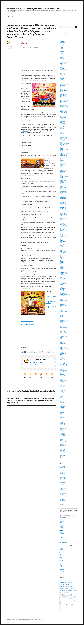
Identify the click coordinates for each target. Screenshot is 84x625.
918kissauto (62, 63)
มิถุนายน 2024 (62, 494)
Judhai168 (62, 166)
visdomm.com (63, 360)
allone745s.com (63, 78)
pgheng (61, 242)
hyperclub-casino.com (64, 153)
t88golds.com (63, 322)
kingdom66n (62, 171)
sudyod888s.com (63, 320)
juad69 (61, 165)
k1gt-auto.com (63, 167)
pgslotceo (62, 253)
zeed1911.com (63, 376)
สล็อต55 (61, 409)
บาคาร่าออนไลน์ (63, 390)
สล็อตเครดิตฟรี (62, 424)
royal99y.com (63, 280)
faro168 (61, 127)
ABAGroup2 (62, 68)
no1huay (62, 220)
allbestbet (62, 75)
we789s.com (62, 363)
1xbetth (61, 53)
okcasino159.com (63, 224)
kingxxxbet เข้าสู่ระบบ (64, 586)
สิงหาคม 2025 (62, 477)
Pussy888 (62, 267)
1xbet (61, 52)
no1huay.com (62, 222)
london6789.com (63, 185)
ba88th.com (62, 85)
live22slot (62, 182)
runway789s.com (63, 282)
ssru (65, 594)
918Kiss (61, 59)
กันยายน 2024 (62, 490)
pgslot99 (62, 250)
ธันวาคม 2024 (62, 487)
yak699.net (62, 373)
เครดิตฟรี (61, 439)
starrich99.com (63, 319)
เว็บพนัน (61, 444)
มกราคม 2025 (62, 485)
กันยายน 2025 (62, 476)
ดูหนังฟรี (61, 565)
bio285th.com (63, 101)
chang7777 (62, 110)
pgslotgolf (62, 256)
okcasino (62, 223)
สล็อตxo (61, 532)
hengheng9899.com (64, 149)
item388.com (62, 156)
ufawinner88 (62, 347)
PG (60, 231)
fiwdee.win (62, 128)
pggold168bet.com (63, 241)
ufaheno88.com (63, 342)
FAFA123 (62, 126)
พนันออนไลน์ (62, 395)
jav (60, 158)
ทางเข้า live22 (62, 385)
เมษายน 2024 (62, 496)
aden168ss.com (63, 72)
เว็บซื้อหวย (62, 443)
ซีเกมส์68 (62, 381)
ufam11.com (62, 343)
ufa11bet (61, 337)
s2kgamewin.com (63, 283)
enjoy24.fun (62, 120)
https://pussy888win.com (64, 555)
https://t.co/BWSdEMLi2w (27, 320)
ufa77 (61, 339)
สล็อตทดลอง (62, 533)
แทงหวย (61, 456)
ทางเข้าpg (62, 386)
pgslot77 (62, 247)
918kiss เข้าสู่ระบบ (63, 62)
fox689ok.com (63, 129)
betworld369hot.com (64, 100)
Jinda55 (61, 159)
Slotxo (61, 309)
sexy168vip (62, 295)
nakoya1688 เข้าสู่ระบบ (64, 588)
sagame (61, 284)
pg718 (61, 236)
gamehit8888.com (63, 138)
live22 (61, 181)
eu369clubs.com (63, 124)
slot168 (64, 592)
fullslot (61, 132)
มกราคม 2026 (62, 471)
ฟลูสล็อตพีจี (62, 398)
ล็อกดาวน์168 (62, 402)
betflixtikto (62, 95)
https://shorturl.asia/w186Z (27, 324)
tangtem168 (62, 323)
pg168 (61, 518)
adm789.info (62, 73)
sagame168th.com (63, 288)
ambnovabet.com (63, 81)
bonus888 (62, 102)
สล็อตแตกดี (62, 429)
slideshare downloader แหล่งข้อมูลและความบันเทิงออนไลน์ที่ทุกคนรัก (33, 9)
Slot (61, 306)
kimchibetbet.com (63, 170)
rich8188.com (63, 274)
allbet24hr (62, 77)
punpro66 (61, 549)
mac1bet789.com (63, 194)
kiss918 (61, 539)
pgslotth (62, 257)
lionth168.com (63, 179)
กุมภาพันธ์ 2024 (63, 499)
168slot (61, 47)
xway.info (62, 371)
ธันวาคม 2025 (62, 472)
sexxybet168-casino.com (65, 294)
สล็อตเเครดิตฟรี (63, 428)
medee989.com (63, 202)
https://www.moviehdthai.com (65, 568)
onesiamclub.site (63, 225)
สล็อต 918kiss (62, 406)
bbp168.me (62, 93)
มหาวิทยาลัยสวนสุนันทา (64, 400)
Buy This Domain (11, 16)
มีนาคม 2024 (62, 498)
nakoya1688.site (63, 215)
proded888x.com (63, 260)
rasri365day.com (63, 272)
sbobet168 (62, 290)
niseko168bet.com (63, 218)
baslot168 (62, 91)
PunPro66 (62, 262)
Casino (61, 107)
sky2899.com (63, 304)
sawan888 (62, 289)
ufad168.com (62, 341)
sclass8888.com (63, 293)
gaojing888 (62, 139)
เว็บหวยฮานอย (62, 449)
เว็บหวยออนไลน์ (63, 448)
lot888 (61, 186)
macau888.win (63, 198)
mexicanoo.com (63, 206)
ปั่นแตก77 (62, 393)
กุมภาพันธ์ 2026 (63, 469)
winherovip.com (63, 366)
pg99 (61, 239)
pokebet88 (62, 258)
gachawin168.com (63, 137)
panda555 (62, 229)
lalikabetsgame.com (64, 176)
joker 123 (61, 552)
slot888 (61, 526)
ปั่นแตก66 (62, 392)
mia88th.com (62, 209)
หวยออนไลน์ (62, 434)
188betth (62, 51)
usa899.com (62, 350)
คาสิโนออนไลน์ (63, 380)
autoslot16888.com (64, 84)
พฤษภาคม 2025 (63, 481)
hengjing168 (62, 150)
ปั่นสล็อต (61, 391)
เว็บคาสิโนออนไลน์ (63, 441)
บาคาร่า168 (62, 389)
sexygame (62, 299)
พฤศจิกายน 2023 (63, 503)
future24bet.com (63, 136)
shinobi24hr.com (63, 300)
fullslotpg (62, 133)
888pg (61, 57)
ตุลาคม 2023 (62, 504)
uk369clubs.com (63, 349)
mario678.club (63, 201)
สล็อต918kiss (62, 417)
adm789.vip (62, 74)
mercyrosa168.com (64, 204)
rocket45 (62, 277)
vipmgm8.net (62, 359)
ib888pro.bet (62, 154)
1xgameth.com (63, 54)
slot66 (61, 522)
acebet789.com (63, 70)
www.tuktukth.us (63, 369)
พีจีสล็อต (61, 396)
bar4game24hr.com (64, 90)
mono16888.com (63, 212)
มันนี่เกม (61, 401)
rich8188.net (62, 276)
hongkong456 (63, 151)
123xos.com (62, 42)
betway (61, 97)
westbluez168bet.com (64, 364)
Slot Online (62, 307)
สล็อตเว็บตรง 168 (63, 427)
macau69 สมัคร (63, 197)
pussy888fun (62, 268)
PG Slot (61, 233)
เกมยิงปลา (62, 436)
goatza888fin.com (63, 144)
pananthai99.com (63, 228)
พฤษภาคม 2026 (63, 466)
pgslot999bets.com (64, 252)
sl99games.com (63, 305)
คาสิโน (61, 379)
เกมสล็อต (62, 438)
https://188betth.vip (63, 542)
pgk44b (61, 245)
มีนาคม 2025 (62, 483)
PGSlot (61, 246)
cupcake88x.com (63, 112)
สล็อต (61, 405)
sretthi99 (62, 314)
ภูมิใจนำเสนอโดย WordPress (37, 619)
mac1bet (70, 586)
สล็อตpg (61, 419)
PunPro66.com (63, 263)
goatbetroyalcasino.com (64, 143)
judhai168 (67, 584)
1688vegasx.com (63, 45)
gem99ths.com (63, 140)
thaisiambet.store (63, 327)
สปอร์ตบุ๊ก (62, 403)
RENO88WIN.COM (63, 273)
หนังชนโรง (61, 564)
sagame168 (62, 285)
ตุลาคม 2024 (62, 489)
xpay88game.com (63, 370)
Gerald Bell (36, 362)
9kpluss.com (62, 66)
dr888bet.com (63, 117)
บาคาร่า (61, 387)
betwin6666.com (63, 99)
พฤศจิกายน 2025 (63, 473)
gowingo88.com (63, 147)
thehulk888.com (63, 328)
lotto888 (62, 188)
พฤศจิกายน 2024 (63, 488)
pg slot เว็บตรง (62, 234)
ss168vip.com (63, 315)
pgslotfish (62, 255)
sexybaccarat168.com (64, 298)
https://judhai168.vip (63, 525)
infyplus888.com (63, 155)
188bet (61, 50)
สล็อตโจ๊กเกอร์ (62, 430)
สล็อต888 (62, 413)
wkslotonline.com (63, 368)
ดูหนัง (60, 553)
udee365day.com (63, 336)
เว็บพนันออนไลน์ (63, 445)
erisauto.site (62, 122)
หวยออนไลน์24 (63, 435)
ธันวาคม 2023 (62, 501)
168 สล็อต (62, 43)
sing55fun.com (63, 301)
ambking (62, 80)
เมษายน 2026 (62, 467)
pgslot (61, 541)
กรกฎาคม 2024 (63, 493)
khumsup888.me (63, 169)
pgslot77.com (63, 249)
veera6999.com (63, 354)
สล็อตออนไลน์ (62, 423)
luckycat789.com (63, 190)
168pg (61, 46)
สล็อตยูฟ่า (62, 422)
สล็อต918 (62, 416)
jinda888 (62, 160)
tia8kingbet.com (63, 330)
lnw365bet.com (63, 183)
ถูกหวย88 (62, 382)
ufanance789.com (63, 344)
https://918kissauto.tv (64, 547)
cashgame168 (63, 105)
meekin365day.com (64, 203)
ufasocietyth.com (63, 346)
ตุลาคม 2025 (62, 474)
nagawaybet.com (63, 214)
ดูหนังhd (61, 566)
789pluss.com (63, 56)
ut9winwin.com (63, 353)
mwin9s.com (62, 213)
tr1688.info (62, 333)
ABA (61, 67)
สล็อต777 (62, 412)
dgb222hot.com (63, 115)
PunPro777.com (63, 266)
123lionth (62, 41)
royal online (62, 279)
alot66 (61, 79)
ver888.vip (62, 358)
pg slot (61, 538)
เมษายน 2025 (62, 482)
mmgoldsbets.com (63, 210)
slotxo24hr (62, 310)
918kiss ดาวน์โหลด (63, 61)
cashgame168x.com (64, 106)
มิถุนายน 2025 (62, 479)
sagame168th (62, 287)
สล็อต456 (62, 408)
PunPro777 (62, 265)
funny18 (61, 134)
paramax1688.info (63, 230)
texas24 (61, 326)
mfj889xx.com (63, 208)
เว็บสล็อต (61, 446)
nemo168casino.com (64, 217)
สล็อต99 (61, 418)
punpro (61, 261)
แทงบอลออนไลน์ (63, 455)
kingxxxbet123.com (64, 172)
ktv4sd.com (62, 175)
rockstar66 (62, 278)
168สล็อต (62, 48)
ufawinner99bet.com (64, 348)
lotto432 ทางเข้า (63, 187)
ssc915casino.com (63, 317)
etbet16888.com (63, 123)
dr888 (61, 116)
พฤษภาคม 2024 (63, 495)
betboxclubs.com (63, 94)
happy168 (62, 148)
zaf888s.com (62, 375)
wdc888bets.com (63, 362)
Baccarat (62, 88)
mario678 (62, 199)
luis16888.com (63, 191)
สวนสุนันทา (62, 432)
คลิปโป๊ (61, 534)
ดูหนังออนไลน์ (62, 548)
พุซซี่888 (61, 397)
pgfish (61, 240)
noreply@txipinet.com (36, 364)
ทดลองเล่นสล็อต (63, 384)
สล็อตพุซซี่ (62, 421)
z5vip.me (62, 374)
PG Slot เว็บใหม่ (63, 235)
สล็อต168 (62, 407)
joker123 (29, 286)
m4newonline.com (63, 192)
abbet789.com (63, 69)
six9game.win (63, 303)
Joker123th (62, 584)
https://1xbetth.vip (63, 536)
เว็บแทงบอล (62, 450)
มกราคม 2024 (62, 500)
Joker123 (62, 161)
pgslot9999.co (63, 251)
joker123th (48, 293)
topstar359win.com (64, 332)
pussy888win (62, 269)
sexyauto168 (62, 296)
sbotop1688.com (63, 292)
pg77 (61, 237)
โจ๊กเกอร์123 (23, 70)
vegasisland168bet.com (64, 355)
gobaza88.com (63, 145)
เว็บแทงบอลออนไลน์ (63, 451)
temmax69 (62, 325)
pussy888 (61, 529)
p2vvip (61, 226)
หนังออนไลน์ (62, 433)
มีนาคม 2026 (62, 468)
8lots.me (62, 58)
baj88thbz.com (63, 89)
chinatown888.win (63, 111)
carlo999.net (62, 104)
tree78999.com (63, 335)
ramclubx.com (63, 271)
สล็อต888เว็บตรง (63, 414)
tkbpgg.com (62, 331)
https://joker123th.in (63, 517)
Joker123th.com (63, 164)
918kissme (62, 64)
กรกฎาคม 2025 (63, 478)
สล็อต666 (62, 411)
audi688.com (62, 83)
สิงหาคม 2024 (62, 492)
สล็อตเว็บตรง (62, 425)
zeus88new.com (63, 378)
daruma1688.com (63, 113)
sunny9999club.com (64, 321)
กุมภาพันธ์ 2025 (63, 484)
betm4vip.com (63, 96)
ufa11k (61, 338)
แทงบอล (61, 454)
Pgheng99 (62, 244)
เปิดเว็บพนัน (62, 440)
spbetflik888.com (63, 311)
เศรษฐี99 (62, 452)
